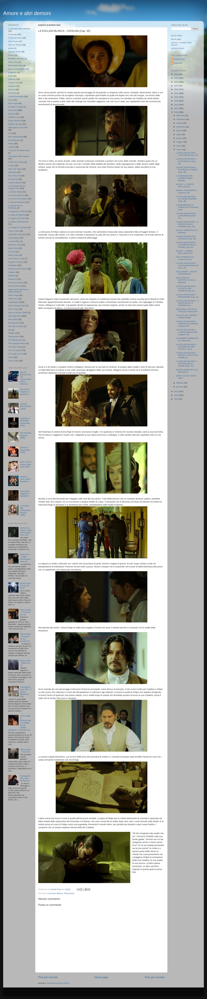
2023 (176, 86)
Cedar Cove (13, 83)
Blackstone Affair (15, 65)
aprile (179, 146)
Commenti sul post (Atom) (58, 983)
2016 (176, 112)
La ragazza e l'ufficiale (17, 211)
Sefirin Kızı (13, 299)
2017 (176, 108)
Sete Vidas (13, 319)
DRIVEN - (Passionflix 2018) (25, 449)
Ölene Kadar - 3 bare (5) (25, 750)
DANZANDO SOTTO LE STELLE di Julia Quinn (187, 310)
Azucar (11, 55)
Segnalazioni (13, 302)
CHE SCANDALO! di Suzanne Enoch (185, 258)
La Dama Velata (15, 192)
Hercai (11, 144)
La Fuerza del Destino (17, 199)
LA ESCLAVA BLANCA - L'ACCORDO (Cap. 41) (187, 154)
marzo (179, 149)
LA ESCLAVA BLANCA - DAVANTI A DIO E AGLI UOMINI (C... (187, 355)
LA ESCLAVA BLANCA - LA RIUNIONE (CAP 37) (186, 215)
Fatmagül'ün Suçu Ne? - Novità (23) (25, 778)
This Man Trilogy (15, 347)
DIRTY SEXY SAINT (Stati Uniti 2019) (25, 464)
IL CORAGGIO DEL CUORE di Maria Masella (184, 178)
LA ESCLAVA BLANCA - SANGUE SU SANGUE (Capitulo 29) (187, 323)
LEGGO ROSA (177, 48)
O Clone (11, 252)
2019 (176, 101)
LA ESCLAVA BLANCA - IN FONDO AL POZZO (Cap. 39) (187, 169)
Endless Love (14, 117)
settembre (181, 127)
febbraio (180, 383)
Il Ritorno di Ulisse (16, 162)
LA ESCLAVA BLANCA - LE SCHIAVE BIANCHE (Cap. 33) (187, 265)
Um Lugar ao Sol (15, 354)
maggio (179, 142)
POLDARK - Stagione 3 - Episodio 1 (25, 391)
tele (9, 330)
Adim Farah (13, 41)
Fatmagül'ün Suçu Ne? (18, 127)
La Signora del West (17, 218)
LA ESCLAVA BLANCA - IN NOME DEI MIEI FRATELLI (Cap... (186, 346)
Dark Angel (13, 103)
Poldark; (11, 272)
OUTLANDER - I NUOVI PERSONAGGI (186, 273)
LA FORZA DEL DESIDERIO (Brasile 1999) (25, 510)
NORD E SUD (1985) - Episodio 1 (25, 479)
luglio (178, 134)
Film (10, 133)
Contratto (12, 93)
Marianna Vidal (14, 245)
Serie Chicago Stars (16, 306)
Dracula (11, 114)
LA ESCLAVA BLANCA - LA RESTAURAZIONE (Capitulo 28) (186, 332)
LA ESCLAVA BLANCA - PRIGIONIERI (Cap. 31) (187, 296)
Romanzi (12, 279)
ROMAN (11, 276)
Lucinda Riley (14, 241)
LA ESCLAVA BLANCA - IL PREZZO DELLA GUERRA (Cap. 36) (187, 224)
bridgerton (12, 72)
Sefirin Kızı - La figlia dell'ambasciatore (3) (25, 558)
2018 (176, 105)
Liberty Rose (179, 59)
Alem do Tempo (15, 45)
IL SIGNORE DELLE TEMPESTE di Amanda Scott (187, 207)
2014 (176, 395)
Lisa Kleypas (13, 238)
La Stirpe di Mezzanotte (18, 222)
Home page (101, 977)
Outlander (12, 265)
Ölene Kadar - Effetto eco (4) (25, 663)
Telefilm (11, 333)
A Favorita (12, 34)
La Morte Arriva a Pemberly (15, 207)
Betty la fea (13, 62)
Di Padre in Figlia (15, 107)
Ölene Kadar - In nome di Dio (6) (25, 612)
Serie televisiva (14, 316)
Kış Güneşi (13, 179)
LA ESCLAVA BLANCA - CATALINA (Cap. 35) (186, 237)
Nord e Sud (13, 248)
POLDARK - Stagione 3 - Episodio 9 (25, 493)
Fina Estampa (14, 140)
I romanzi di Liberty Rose (19, 150)
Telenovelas (69, 893)
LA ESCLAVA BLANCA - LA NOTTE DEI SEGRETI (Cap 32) (186, 288)
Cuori (10, 100)
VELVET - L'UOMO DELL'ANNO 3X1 (184, 252)
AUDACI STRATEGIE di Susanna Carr (186, 191)
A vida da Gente (15, 38)
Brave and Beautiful (16, 69)
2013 (176, 399)
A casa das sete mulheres (19, 29)
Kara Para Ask (14, 176)
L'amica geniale (15, 183)
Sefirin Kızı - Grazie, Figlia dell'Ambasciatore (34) (25, 531)
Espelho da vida (15, 124)
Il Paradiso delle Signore (18, 156)
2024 (176, 82)
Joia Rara (12, 172)
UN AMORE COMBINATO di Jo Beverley (187, 339)
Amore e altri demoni (27, 13)
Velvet (11, 357)
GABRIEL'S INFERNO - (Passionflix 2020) (25, 422)
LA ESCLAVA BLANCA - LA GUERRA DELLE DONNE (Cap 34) (186, 244)
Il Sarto (11, 165)
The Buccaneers (15, 340)
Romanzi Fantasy (15, 283)
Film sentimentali (15, 137)
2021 (176, 93)
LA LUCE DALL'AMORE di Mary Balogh (186, 316)
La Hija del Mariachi (16, 202)
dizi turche (12, 110)
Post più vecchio (155, 977)
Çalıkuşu (12, 79)
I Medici (11, 147)
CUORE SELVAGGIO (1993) (25, 406)
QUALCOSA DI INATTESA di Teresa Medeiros (186, 280)
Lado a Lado (13, 231)
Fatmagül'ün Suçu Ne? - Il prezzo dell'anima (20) (25, 692)
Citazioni (12, 86)
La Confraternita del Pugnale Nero (16, 187)
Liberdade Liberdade (17, 234)
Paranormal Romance (17, 269)
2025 (176, 78)
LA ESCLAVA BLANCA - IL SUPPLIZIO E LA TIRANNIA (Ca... (187, 303)
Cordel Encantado (16, 96)
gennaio (180, 387)
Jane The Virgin (15, 169)
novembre (181, 119)
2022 (176, 89)
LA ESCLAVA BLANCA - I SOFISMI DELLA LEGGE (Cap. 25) (187, 363)
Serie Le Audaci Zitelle (17, 312)
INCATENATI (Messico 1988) (25, 435)
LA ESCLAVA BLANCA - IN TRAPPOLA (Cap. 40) (186, 161)
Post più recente (48, 977)
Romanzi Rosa (14, 286)
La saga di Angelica (16, 215)
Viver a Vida (13, 361)
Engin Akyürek (14, 121)
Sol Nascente (14, 323)
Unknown (178, 63)
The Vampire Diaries (17, 343)
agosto (179, 130)
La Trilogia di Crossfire (17, 227)
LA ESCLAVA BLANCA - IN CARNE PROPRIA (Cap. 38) (186, 198)
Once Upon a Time (16, 258)
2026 (176, 74)
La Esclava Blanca (55, 893)
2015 (176, 391)
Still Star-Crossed (15, 326)
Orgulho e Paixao (15, 262)
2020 (176, 97)
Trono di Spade (14, 350)
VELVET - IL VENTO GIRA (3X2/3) (185, 185)
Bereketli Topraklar (16, 59)
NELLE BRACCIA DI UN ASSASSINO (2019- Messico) (25, 378)
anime (11, 48)
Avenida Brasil (14, 52)
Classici (11, 89)
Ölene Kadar (13, 255)
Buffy (10, 76)
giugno (179, 138)
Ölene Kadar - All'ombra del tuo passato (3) (25, 637)
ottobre (179, 123)
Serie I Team (13, 309)
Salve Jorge (13, 295)
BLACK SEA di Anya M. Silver (25, 585)
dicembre (180, 115)
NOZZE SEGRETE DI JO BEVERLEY (187, 371)
